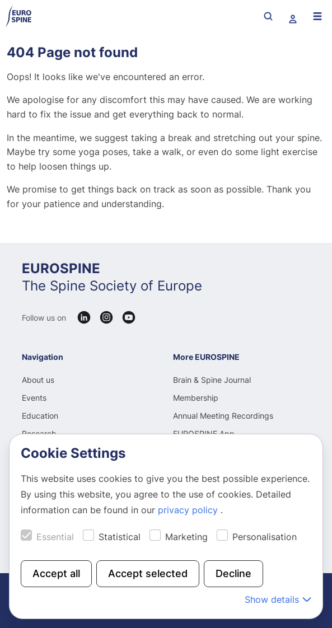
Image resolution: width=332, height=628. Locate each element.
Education (40, 415)
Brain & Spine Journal (212, 380)
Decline (233, 573)
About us (38, 380)
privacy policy (189, 509)
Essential (55, 536)
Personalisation (264, 536)
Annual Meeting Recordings (223, 415)
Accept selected (148, 573)
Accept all (56, 573)
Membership (195, 397)
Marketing (186, 536)
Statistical (120, 536)
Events (34, 397)
